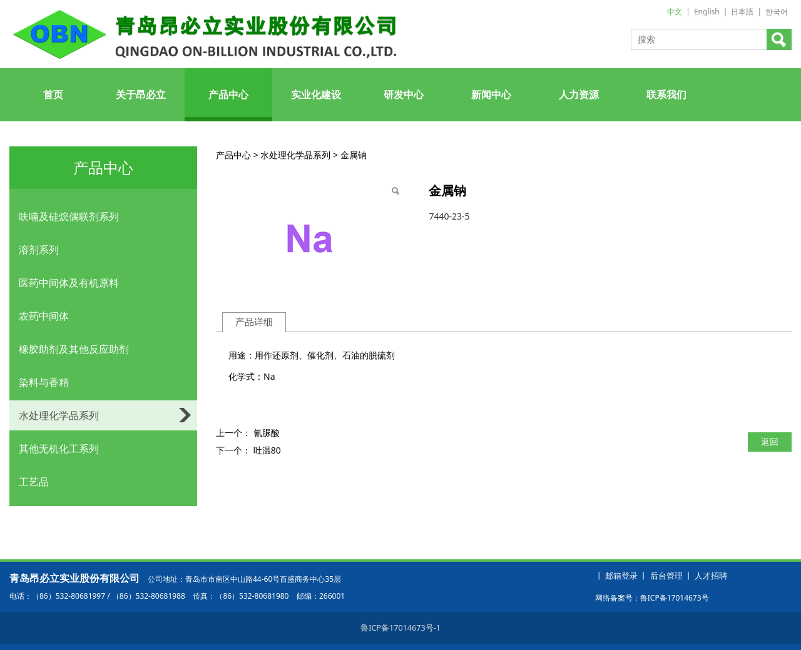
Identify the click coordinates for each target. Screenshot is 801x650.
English (707, 11)
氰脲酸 (266, 433)
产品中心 (228, 94)
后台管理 (666, 576)
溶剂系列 (39, 249)
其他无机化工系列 (59, 448)
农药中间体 (44, 316)
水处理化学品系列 (59, 415)
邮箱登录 (621, 576)
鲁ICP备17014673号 (674, 597)
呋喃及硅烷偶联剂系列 (69, 216)
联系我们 (666, 94)
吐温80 (267, 450)
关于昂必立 (141, 94)
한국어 (776, 11)
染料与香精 (44, 382)
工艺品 (34, 482)
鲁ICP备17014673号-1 (400, 627)
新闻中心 (491, 94)
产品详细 (254, 321)
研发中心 (404, 94)
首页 (53, 94)
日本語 (742, 11)
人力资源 (579, 94)
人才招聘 (711, 576)
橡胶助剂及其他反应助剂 (74, 349)
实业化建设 (316, 94)
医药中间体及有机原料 (69, 283)
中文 (674, 11)
